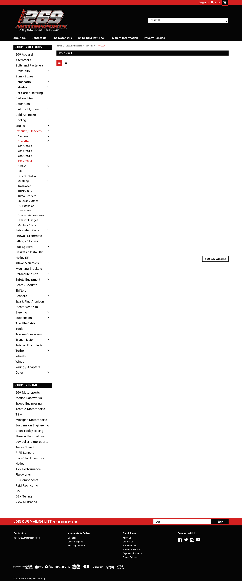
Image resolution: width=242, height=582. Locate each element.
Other (19, 372)
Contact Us (38, 38)
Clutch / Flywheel (27, 109)
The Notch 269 (62, 38)
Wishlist (72, 538)
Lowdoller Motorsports (31, 442)
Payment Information (124, 38)
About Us (19, 38)
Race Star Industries (29, 458)
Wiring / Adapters (27, 367)
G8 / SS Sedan (27, 176)
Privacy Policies (154, 38)
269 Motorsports (27, 392)
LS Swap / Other (28, 201)
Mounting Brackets (28, 269)
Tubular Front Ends (28, 345)
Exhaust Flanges (28, 220)
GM (18, 491)
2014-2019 (25, 151)
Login (202, 2)
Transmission (24, 340)
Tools (19, 329)
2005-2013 (25, 156)
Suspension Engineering (32, 425)
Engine (20, 126)
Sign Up (215, 2)
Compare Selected (215, 259)
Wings (19, 361)
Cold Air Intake (25, 115)
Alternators (23, 60)
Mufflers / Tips (27, 225)
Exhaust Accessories (31, 215)
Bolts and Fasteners (29, 65)
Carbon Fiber (24, 98)
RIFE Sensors (24, 453)
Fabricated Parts (27, 230)
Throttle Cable (25, 323)
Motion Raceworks (28, 398)
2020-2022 (25, 146)
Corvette (23, 141)
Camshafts (23, 82)
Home (59, 46)
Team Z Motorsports (30, 409)
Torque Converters (28, 334)
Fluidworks (23, 474)
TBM (18, 414)
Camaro (23, 136)
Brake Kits (22, 71)
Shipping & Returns (91, 38)
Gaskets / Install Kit (29, 252)
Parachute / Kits (26, 274)
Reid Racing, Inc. (26, 485)
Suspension (23, 318)
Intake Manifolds (27, 263)
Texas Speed (24, 447)
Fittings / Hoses (26, 241)
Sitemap (41, 578)
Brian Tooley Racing (29, 431)
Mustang (23, 181)
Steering (21, 312)
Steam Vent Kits (26, 307)
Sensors (21, 296)
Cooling (20, 120)
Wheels (20, 356)
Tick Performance (28, 469)
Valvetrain (22, 87)
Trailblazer (24, 186)
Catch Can (22, 104)
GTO (20, 171)
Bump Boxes (24, 76)
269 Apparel (24, 54)
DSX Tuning (23, 496)
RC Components (26, 480)
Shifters (20, 290)
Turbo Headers (27, 196)
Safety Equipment (27, 279)
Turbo (19, 351)
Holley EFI (22, 258)
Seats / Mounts (26, 285)
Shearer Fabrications (30, 436)
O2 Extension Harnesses (26, 208)
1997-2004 (25, 161)
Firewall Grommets (28, 236)
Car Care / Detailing (29, 93)
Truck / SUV (25, 191)
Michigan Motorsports (31, 420)
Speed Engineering (28, 403)
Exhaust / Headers (28, 131)
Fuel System (24, 247)
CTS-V (22, 166)
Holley (19, 463)
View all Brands (26, 502)
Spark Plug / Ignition (29, 301)
